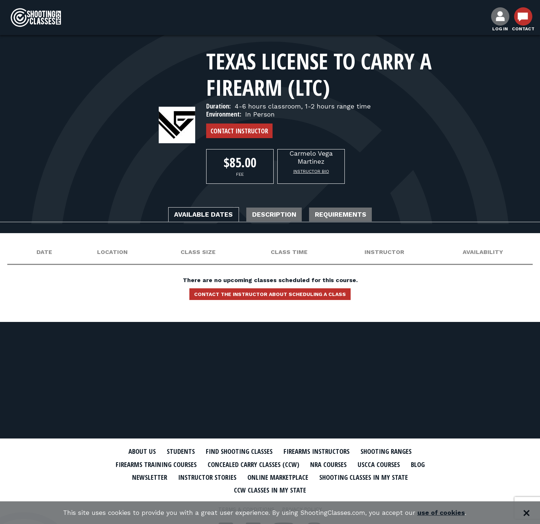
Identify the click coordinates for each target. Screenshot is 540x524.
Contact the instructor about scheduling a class (270, 296)
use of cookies (445, 513)
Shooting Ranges (396, 451)
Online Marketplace (278, 476)
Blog (431, 464)
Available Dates (195, 214)
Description (274, 214)
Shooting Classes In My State (372, 476)
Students (171, 451)
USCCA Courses (388, 464)
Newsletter (138, 476)
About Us (130, 451)
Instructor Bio (311, 171)
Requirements (349, 214)
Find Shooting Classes (235, 451)
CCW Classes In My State (270, 489)
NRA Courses (334, 464)
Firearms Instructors (320, 451)
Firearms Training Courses (146, 464)
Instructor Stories (201, 476)
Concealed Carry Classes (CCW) (252, 464)
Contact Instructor (239, 130)
